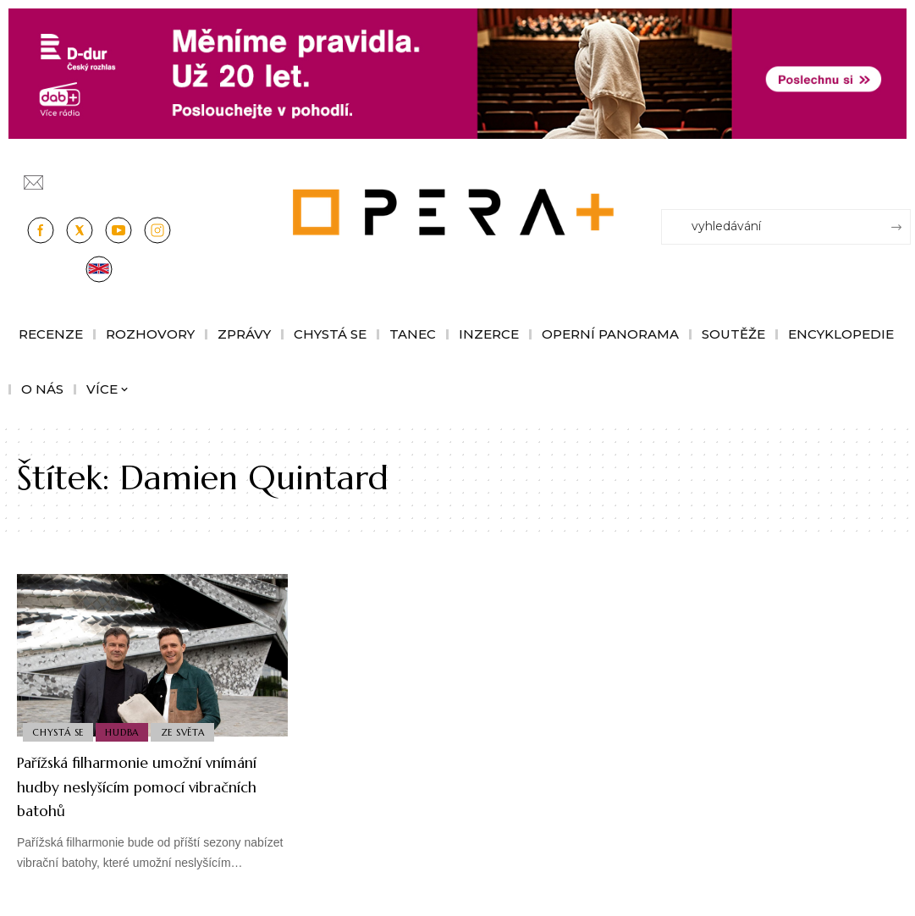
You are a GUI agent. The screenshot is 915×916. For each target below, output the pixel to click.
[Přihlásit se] (901, 175)
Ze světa (191, 731)
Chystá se (59, 731)
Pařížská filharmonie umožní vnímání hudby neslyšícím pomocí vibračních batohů (138, 785)
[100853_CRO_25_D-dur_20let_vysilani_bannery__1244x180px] (457, 72)
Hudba (128, 731)
